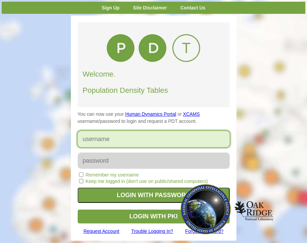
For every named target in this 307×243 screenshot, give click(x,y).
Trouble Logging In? (152, 231)
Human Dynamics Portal (150, 114)
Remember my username (112, 175)
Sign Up (111, 7)
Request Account (101, 231)
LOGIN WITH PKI (153, 216)
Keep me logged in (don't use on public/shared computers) (146, 181)
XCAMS (191, 114)
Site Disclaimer (150, 7)
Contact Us (192, 7)
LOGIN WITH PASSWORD (153, 195)
